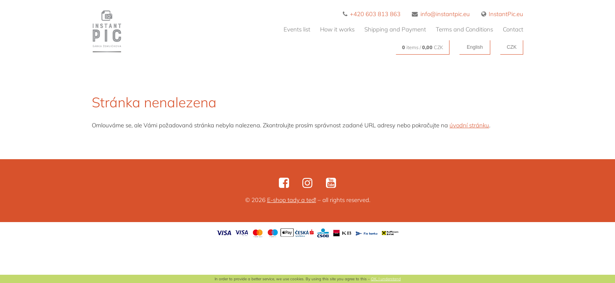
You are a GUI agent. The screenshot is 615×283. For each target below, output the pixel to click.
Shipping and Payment (395, 29)
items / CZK (422, 47)
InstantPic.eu (502, 14)
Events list (297, 29)
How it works (337, 29)
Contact (513, 29)
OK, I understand (386, 278)
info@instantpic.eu (441, 14)
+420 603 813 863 (372, 14)
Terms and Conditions (464, 29)
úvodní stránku (469, 125)
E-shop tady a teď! (291, 200)
